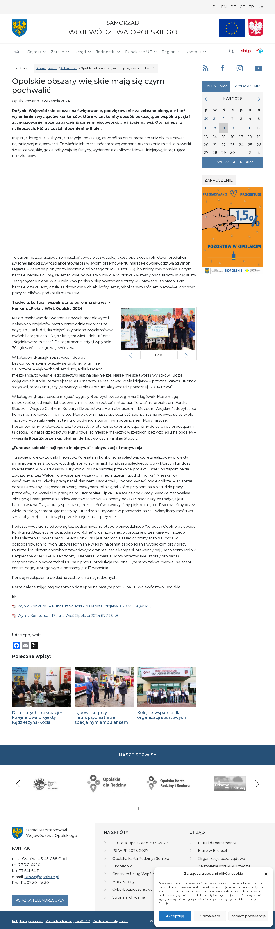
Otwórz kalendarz (232, 162)
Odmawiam (210, 916)
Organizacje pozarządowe (221, 858)
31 (215, 118)
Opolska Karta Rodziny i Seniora (140, 858)
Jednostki (108, 51)
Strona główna (46, 68)
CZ (242, 7)
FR (251, 7)
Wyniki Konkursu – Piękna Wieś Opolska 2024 (58, 616)
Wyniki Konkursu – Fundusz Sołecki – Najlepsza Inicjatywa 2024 (74, 606)
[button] (266, 874)
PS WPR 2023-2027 (130, 851)
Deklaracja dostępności (110, 921)
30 (206, 118)
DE (233, 7)
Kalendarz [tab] (215, 86)
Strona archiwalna (128, 897)
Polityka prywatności (27, 921)
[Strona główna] (16, 51)
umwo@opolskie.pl (42, 877)
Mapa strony (123, 882)
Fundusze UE (141, 51)
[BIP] (245, 51)
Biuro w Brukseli (213, 851)
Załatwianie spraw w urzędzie (224, 866)
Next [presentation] (257, 783)
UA (260, 7)
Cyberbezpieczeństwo (132, 889)
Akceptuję (175, 916)
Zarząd (60, 51)
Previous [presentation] (18, 783)
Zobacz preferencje (248, 916)
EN (224, 7)
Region (171, 51)
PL (215, 7)
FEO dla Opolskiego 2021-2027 (140, 843)
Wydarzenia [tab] (248, 86)
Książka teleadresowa (40, 900)
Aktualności (69, 68)
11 (250, 128)
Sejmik (36, 51)
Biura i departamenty (217, 843)
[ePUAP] (259, 51)
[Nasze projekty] (232, 28)
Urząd (82, 51)
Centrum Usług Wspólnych (137, 874)
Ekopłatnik (122, 866)
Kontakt (196, 51)
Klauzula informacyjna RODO (68, 921)
